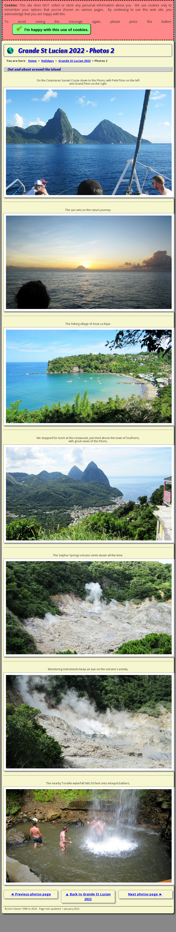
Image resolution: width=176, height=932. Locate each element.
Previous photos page (33, 894)
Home (32, 61)
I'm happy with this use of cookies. (53, 29)
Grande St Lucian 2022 (74, 61)
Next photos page (143, 894)
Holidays (47, 61)
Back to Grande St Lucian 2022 (90, 896)
